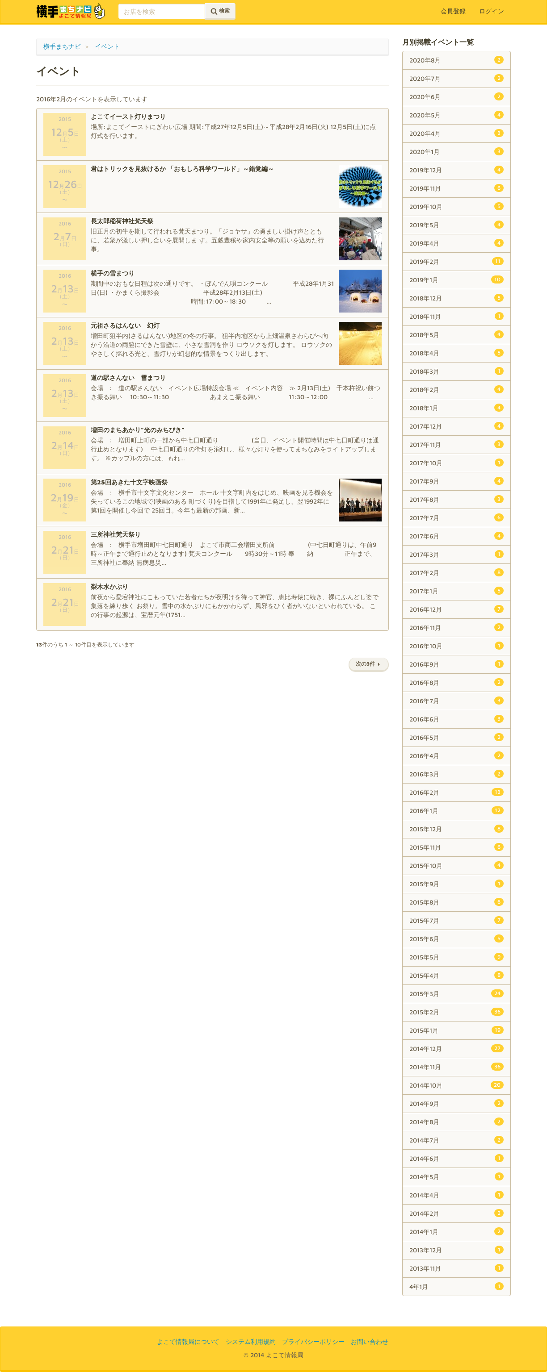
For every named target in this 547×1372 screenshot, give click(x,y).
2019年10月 (456, 206)
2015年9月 (456, 884)
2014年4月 (456, 1195)
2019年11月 (456, 188)
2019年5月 (456, 225)
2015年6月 (456, 938)
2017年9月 (456, 481)
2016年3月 (456, 774)
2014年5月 (456, 1176)
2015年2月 (456, 1012)
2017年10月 (456, 463)
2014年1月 (456, 1231)
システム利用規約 (251, 1341)
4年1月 (456, 1286)
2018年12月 (456, 298)
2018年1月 (456, 408)
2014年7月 (456, 1140)
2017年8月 (456, 499)
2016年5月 (456, 737)
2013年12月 (456, 1250)
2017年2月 (456, 572)
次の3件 (369, 663)
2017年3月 (456, 554)
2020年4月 (456, 133)
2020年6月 (456, 96)
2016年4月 (456, 755)
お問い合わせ (369, 1341)
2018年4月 (456, 353)
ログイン (491, 11)
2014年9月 (456, 1103)
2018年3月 (456, 371)
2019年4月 (456, 243)
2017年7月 (456, 517)
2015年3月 (456, 993)
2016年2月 (456, 792)
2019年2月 (456, 261)
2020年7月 (456, 78)
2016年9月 (456, 664)
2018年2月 (456, 389)
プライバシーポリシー (313, 1341)
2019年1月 (456, 279)
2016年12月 (456, 609)
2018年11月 (456, 316)
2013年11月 (456, 1268)
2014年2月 (456, 1213)
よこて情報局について (188, 1341)
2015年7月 (456, 920)
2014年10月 (456, 1085)
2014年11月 (456, 1067)
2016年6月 (456, 719)
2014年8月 (456, 1122)
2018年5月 (456, 334)
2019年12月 (456, 170)
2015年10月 (456, 865)
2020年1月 (456, 151)
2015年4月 (456, 975)
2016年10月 (456, 646)
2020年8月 (456, 60)
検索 (220, 11)
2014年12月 (456, 1048)
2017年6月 (456, 536)
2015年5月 (456, 957)
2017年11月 (456, 444)
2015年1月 (456, 1030)
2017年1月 (456, 591)
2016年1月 (456, 810)
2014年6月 (456, 1158)
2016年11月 (456, 627)
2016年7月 (456, 700)
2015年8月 (456, 902)
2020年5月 (456, 115)
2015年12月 (456, 829)
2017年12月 (456, 426)
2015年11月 (456, 847)
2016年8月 (456, 682)
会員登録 (453, 11)
